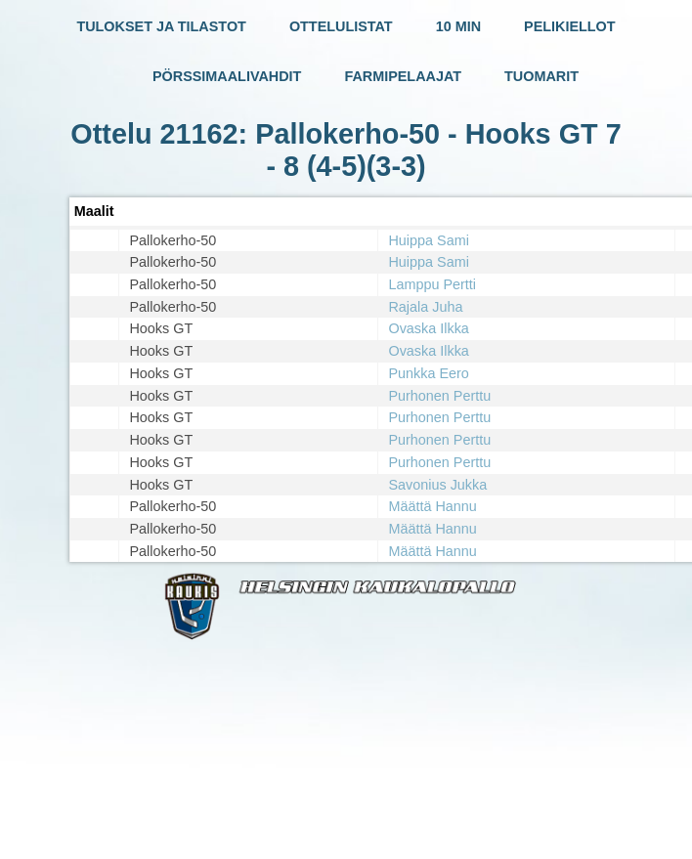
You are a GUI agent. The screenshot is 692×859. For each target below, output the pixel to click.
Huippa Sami (428, 240)
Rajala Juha (425, 307)
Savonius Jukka (437, 485)
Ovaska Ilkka (428, 328)
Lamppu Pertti (432, 284)
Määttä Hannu (432, 506)
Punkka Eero (428, 373)
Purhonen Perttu (439, 396)
